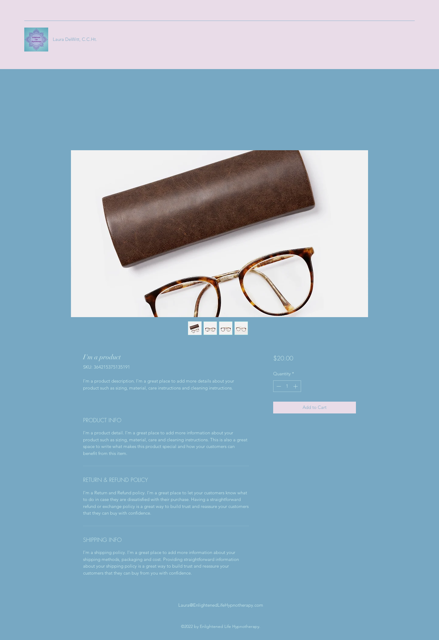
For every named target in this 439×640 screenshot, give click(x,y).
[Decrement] (278, 386)
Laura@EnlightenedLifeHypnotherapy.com (220, 605)
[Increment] (296, 386)
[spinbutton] (287, 386)
